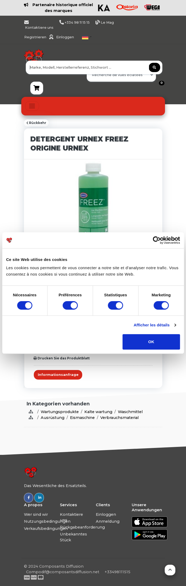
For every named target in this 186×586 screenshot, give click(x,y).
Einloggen (65, 37)
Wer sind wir (36, 514)
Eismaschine (82, 417)
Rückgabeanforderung (82, 527)
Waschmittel (130, 411)
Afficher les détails (152, 325)
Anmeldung (107, 521)
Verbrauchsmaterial (119, 417)
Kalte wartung (98, 411)
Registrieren (35, 37)
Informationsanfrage (58, 375)
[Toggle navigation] (32, 106)
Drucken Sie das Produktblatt (62, 358)
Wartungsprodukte (60, 411)
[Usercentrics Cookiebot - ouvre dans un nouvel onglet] (156, 240)
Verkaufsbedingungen (46, 528)
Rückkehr (36, 123)
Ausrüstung (52, 417)
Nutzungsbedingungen (47, 521)
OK (151, 341)
